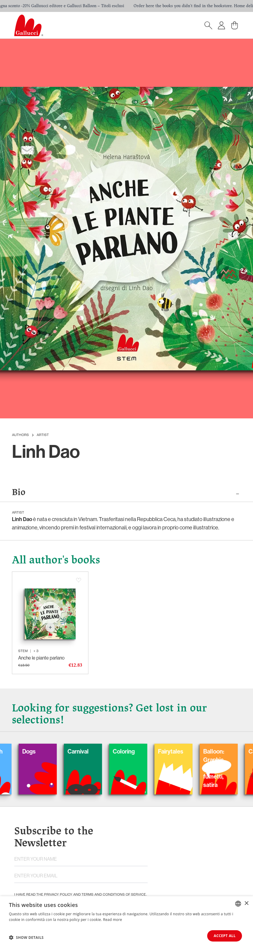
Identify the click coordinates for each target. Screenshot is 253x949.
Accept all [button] (224, 935)
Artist (43, 435)
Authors (20, 435)
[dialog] (126, 922)
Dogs (35, 751)
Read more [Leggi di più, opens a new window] (112, 919)
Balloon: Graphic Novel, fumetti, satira (220, 768)
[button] (26, 937)
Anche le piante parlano (41, 658)
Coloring (130, 751)
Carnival (84, 751)
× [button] (246, 903)
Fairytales (177, 751)
